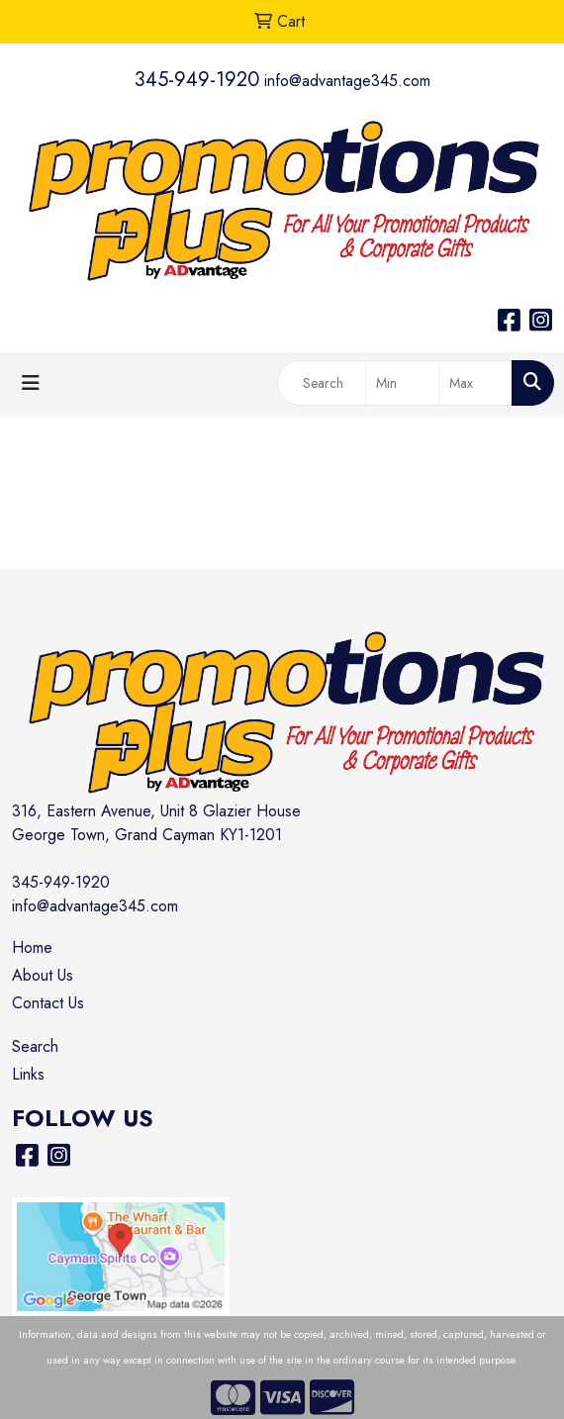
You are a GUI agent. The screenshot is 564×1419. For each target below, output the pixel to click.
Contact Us (48, 1003)
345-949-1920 (197, 79)
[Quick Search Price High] (475, 383)
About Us (42, 975)
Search (35, 1046)
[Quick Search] (321, 383)
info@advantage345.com (347, 80)
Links (28, 1074)
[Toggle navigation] (30, 383)
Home (32, 947)
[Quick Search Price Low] (402, 383)
